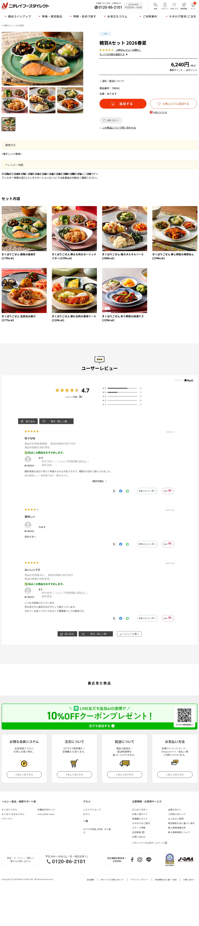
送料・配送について (113, 81)
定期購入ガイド (140, 818)
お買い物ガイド (140, 814)
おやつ (86, 814)
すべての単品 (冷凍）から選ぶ (97, 831)
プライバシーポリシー (139, 879)
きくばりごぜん (9, 809)
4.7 (85, 390)
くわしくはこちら (24, 774)
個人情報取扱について (179, 832)
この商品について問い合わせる (119, 127)
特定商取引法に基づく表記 (166, 879)
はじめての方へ (140, 809)
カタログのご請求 (141, 823)
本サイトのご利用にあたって (112, 879)
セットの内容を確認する (112, 54)
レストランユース (92, 809)
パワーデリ (7, 818)
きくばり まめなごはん (13, 814)
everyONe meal (46, 814)
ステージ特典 (138, 827)
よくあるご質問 (176, 818)
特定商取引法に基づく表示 (181, 823)
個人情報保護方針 (177, 827)
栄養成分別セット (46, 809)
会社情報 (90, 879)
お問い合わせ (138, 836)
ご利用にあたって (177, 814)
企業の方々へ (174, 809)
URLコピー (112, 120)
